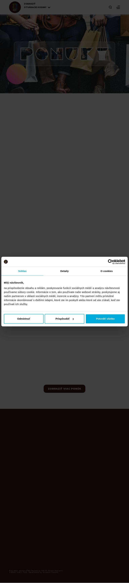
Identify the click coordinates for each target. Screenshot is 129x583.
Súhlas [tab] (22, 271)
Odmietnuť (23, 318)
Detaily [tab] (64, 271)
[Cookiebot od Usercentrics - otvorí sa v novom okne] (110, 261)
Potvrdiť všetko (105, 318)
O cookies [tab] (106, 271)
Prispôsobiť (64, 318)
